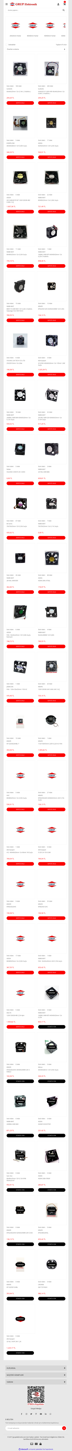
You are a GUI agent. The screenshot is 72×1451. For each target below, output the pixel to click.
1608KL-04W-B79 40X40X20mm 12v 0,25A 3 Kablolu (50, 255)
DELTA (9, 1013)
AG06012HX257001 (44, 1124)
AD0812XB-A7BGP (44, 1179)
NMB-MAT (41, 197)
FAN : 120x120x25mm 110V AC (17, 689)
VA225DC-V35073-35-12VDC (16, 472)
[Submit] (64, 1428)
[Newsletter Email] (36, 1428)
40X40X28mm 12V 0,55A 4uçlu (48, 1070)
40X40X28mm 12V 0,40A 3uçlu (17, 146)
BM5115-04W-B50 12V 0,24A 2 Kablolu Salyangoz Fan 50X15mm (19, 310)
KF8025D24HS (11, 907)
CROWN (41, 1284)
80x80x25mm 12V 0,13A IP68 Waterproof (16, 1179)
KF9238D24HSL (43, 1233)
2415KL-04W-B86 (44, 472)
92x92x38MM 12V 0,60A (46, 635)
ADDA (40, 143)
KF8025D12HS (43, 907)
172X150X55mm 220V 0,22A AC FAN (50, 744)
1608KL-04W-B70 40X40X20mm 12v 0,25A (50, 1016)
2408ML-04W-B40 (12, 1124)
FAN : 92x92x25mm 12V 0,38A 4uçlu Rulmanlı (19, 636)
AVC (8, 795)
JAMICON (10, 687)
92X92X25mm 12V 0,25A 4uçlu (48, 146)
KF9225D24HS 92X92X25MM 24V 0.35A (20, 1233)
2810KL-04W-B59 (12, 581)
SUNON (9, 89)
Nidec (9, 469)
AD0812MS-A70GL (44, 581)
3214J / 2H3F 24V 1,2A (14, 1342)
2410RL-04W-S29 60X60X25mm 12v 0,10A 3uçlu (50, 419)
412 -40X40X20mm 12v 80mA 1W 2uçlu (20, 852)
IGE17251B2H (42, 1287)
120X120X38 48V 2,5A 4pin (15, 1015)
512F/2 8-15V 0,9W (44, 852)
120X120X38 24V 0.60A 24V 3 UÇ (49, 689)
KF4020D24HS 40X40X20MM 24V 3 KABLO (18, 1071)
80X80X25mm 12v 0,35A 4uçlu (17, 798)
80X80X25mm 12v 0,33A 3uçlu (17, 255)
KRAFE (40, 306)
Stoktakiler (11, 45)
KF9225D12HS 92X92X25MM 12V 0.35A (51, 309)
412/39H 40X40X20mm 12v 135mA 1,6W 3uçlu (51, 364)
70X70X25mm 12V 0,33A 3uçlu (17, 526)
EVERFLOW (11, 143)
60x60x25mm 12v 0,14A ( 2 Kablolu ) (19, 92)
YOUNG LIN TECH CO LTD (16, 360)
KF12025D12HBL (12, 1287)
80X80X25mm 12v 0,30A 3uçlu (48, 200)
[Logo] (23, 4)
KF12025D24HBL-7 (13, 744)
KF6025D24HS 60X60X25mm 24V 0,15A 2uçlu (51, 799)
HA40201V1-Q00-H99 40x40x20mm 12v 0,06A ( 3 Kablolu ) (51, 92)
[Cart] (64, 4)
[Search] (36, 10)
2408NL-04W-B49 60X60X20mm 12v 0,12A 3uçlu (19, 419)
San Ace (9, 1176)
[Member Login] (58, 4)
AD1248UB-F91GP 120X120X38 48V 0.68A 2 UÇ (18, 201)
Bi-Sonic (9, 524)
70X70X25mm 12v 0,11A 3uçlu (48, 526)
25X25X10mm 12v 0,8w (14, 363)
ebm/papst (42, 360)
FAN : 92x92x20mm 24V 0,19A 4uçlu (50, 961)
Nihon (40, 1067)
